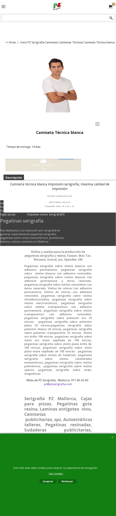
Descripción (13, 177)
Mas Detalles (56, 473)
